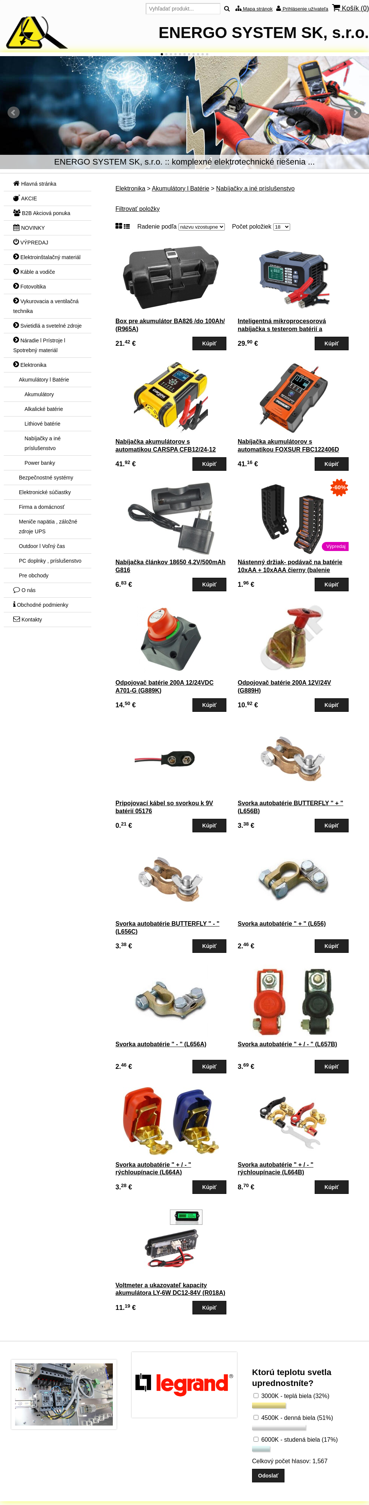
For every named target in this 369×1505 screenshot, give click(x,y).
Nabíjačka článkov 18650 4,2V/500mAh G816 (170, 566)
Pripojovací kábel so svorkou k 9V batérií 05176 (164, 807)
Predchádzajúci (14, 113)
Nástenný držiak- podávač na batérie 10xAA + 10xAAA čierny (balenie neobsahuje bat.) (290, 570)
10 (202, 54)
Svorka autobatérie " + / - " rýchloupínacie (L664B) (276, 1169)
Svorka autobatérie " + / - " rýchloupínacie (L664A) (153, 1169)
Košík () (350, 8)
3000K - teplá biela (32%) (291, 1396)
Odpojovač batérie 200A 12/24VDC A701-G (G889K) (164, 686)
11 (207, 54)
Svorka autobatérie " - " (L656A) (160, 1044)
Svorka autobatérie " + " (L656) (282, 923)
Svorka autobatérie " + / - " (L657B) (287, 1044)
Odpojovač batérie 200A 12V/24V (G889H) (284, 686)
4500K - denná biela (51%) (293, 1418)
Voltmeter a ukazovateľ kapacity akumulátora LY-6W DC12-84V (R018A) (170, 1289)
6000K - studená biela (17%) (296, 1439)
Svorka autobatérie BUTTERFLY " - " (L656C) (167, 927)
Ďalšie (355, 113)
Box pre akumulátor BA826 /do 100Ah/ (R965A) (170, 325)
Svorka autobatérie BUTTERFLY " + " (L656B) (290, 807)
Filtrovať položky (137, 209)
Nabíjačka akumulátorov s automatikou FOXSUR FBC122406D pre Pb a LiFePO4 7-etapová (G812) (288, 449)
